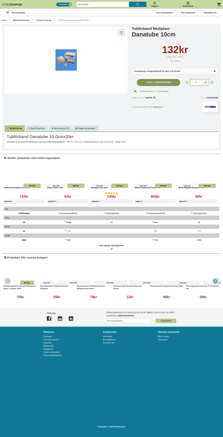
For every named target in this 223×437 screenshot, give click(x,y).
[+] (211, 82)
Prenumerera (166, 321)
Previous (7, 281)
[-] (186, 82)
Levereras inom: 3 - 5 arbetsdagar (154, 91)
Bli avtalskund (109, 339)
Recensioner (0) (60, 128)
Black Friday (163, 336)
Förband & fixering (43, 20)
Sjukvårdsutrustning (21, 20)
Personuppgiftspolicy (52, 355)
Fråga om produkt (85, 128)
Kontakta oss (108, 343)
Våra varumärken (51, 339)
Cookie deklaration (51, 352)
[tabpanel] (66, 60)
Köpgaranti (48, 349)
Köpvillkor (47, 343)
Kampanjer (163, 339)
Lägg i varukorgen (158, 82)
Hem (4, 20)
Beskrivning (14, 128)
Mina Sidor (107, 336)
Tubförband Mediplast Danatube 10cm (73, 20)
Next (215, 281)
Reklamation (48, 346)
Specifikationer (36, 128)
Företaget (47, 336)
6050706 (150, 98)
